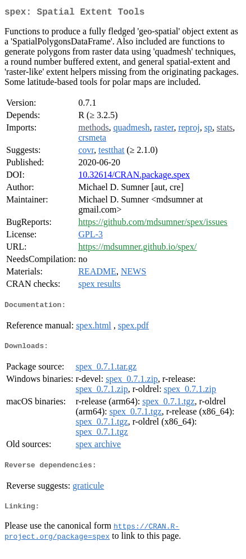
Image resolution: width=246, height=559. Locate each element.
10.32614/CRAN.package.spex (134, 177)
